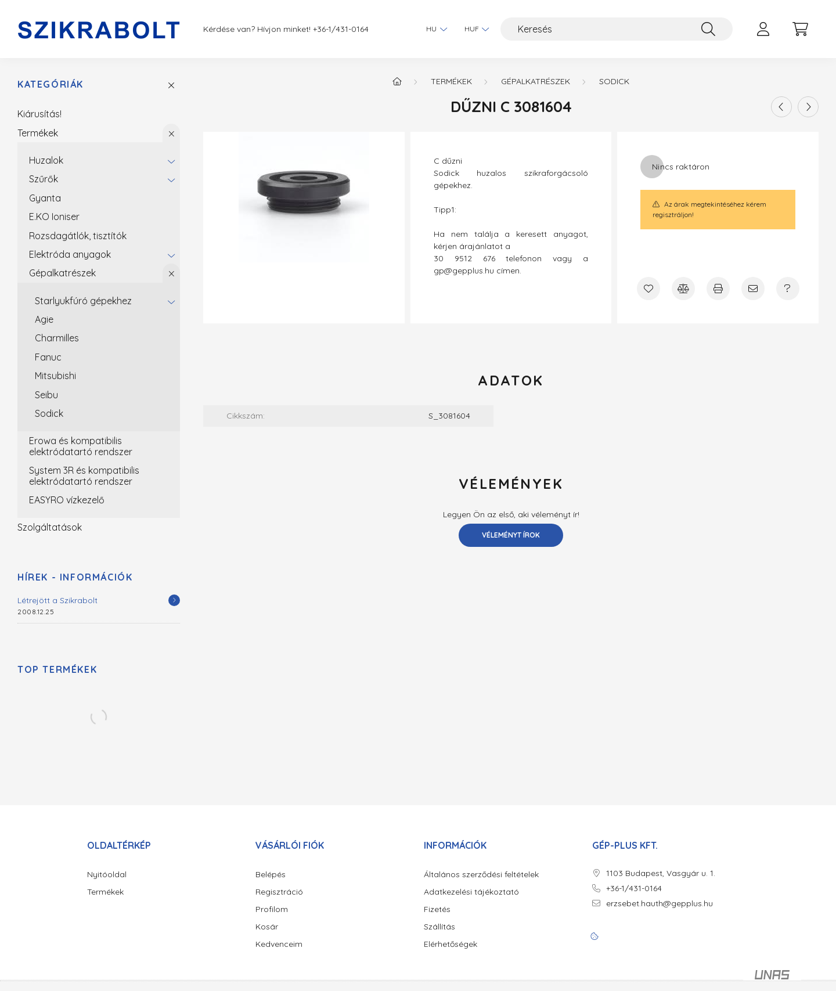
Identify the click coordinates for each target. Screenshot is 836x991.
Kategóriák (50, 84)
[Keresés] (616, 29)
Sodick (49, 413)
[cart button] (800, 29)
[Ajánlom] (753, 288)
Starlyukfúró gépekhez (83, 301)
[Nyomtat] (718, 288)
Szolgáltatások (49, 527)
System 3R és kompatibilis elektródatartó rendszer (84, 475)
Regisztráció (279, 892)
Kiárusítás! (39, 114)
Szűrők (43, 179)
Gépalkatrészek (62, 273)
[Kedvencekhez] (648, 288)
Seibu (46, 395)
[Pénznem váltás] (474, 29)
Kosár (266, 927)
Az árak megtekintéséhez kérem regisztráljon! (709, 209)
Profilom (271, 909)
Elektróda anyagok (70, 254)
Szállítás (439, 927)
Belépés (270, 875)
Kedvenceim (278, 944)
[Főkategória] (397, 81)
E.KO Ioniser (54, 216)
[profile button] (762, 29)
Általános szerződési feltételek (481, 875)
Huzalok (46, 160)
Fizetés (437, 909)
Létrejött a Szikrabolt (57, 600)
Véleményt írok (511, 535)
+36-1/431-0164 (341, 29)
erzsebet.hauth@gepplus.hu (659, 904)
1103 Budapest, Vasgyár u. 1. (660, 873)
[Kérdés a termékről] (787, 288)
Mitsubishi (55, 375)
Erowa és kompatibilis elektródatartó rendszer (80, 446)
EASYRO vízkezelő (67, 500)
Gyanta (45, 198)
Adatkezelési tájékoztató (471, 892)
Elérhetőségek (450, 944)
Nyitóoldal (107, 875)
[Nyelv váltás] (433, 29)
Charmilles (57, 338)
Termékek (37, 133)
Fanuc (48, 357)
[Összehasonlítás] (683, 288)
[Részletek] (174, 600)
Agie (44, 319)
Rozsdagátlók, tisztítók (78, 236)
